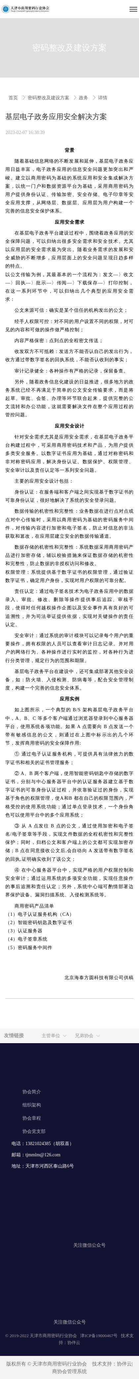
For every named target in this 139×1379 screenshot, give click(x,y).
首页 (14, 97)
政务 (84, 97)
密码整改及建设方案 (49, 97)
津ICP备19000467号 (99, 1335)
